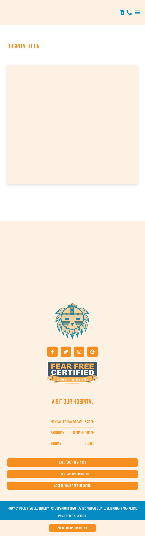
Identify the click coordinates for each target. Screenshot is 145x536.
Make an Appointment (72, 528)
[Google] (92, 352)
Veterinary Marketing (121, 508)
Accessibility (39, 508)
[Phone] (129, 12)
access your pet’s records (72, 486)
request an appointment (72, 474)
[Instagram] (79, 352)
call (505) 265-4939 (72, 462)
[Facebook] (52, 352)
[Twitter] (66, 352)
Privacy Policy (18, 508)
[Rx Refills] (122, 12)
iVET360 (81, 516)
